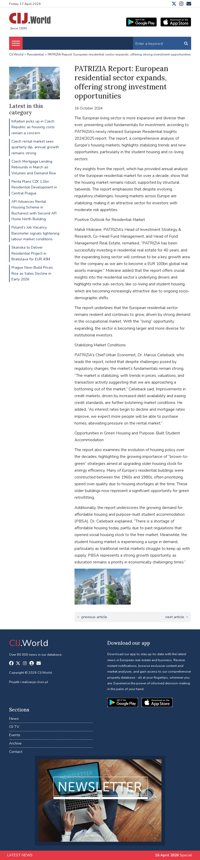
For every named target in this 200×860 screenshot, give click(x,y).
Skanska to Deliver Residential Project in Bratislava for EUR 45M (30, 253)
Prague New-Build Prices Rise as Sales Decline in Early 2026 (32, 273)
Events (14, 735)
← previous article (92, 617)
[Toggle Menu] (16, 43)
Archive (15, 743)
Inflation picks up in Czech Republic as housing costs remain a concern (33, 127)
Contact (15, 751)
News (14, 718)
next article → (177, 617)
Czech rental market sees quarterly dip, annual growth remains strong (35, 147)
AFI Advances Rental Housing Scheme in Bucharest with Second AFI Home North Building (34, 210)
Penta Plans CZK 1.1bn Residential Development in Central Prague (34, 187)
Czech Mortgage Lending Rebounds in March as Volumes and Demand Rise (33, 167)
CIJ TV (14, 726)
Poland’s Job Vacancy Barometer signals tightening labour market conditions (35, 233)
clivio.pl (42, 682)
